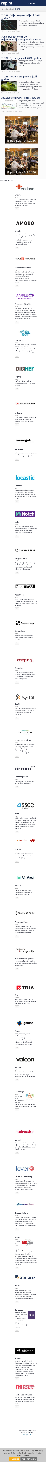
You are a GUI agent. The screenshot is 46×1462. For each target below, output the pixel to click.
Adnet (17, 1237)
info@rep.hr (27, 1435)
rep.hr (7, 3)
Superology (20, 631)
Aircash (18, 1140)
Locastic (18, 485)
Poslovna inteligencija (24, 958)
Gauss (17, 1031)
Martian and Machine (24, 1394)
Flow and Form (21, 922)
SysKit (17, 704)
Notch (17, 522)
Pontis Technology (23, 740)
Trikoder (18, 849)
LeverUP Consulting (23, 1176)
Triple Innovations (23, 267)
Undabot (19, 340)
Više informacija (29, 1459)
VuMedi (18, 885)
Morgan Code (21, 558)
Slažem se (15, 1459)
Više (17, 209)
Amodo (18, 231)
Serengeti (19, 449)
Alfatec (18, 1358)
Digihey (18, 376)
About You (19, 594)
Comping (19, 668)
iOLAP (17, 1285)
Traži (42, 3)
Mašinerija (19, 1091)
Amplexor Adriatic (23, 304)
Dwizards (19, 1310)
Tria (16, 995)
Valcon (18, 1067)
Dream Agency (21, 776)
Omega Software (22, 1213)
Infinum (18, 413)
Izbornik (32, 3)
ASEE (17, 813)
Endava (18, 194)
